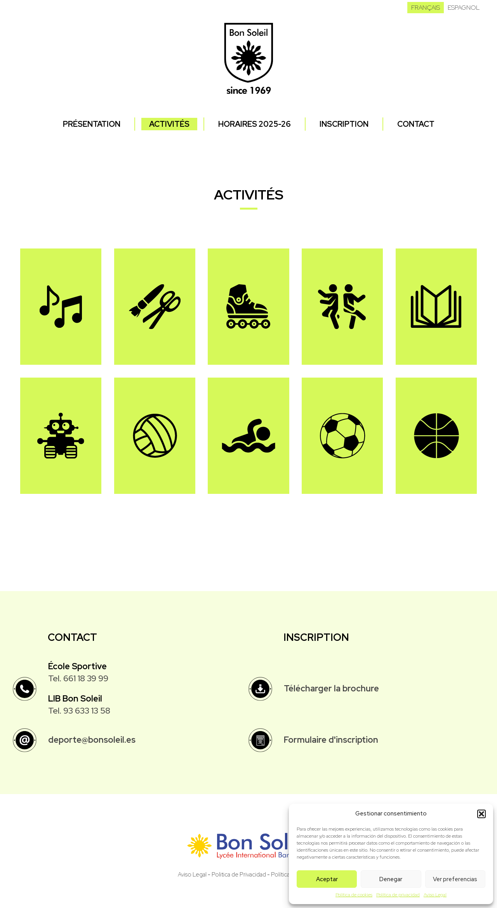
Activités (169, 124)
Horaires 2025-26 (254, 124)
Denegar (390, 879)
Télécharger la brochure (331, 688)
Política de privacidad (398, 895)
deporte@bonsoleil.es (92, 739)
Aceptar (327, 879)
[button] (481, 814)
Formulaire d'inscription (331, 739)
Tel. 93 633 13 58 (79, 710)
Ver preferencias (455, 879)
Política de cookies (353, 895)
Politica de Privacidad (239, 874)
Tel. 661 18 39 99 (78, 678)
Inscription (344, 124)
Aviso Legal (435, 895)
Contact (415, 124)
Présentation (91, 124)
